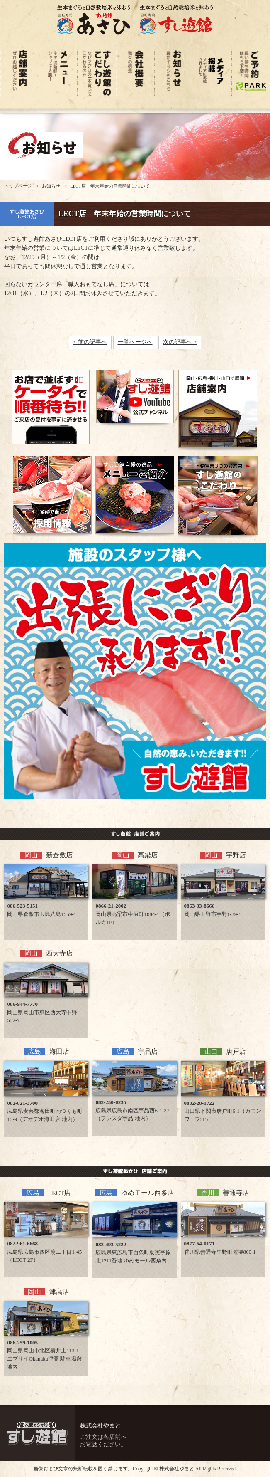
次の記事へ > (180, 342)
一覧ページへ (135, 342)
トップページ (18, 186)
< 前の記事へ (90, 342)
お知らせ (51, 186)
